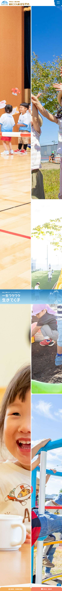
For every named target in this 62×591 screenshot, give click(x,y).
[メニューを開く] (58, 3)
